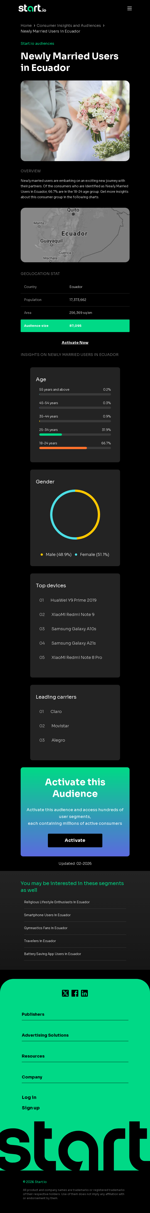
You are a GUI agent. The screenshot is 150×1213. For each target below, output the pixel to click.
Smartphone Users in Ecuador (47, 915)
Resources (33, 1056)
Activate (75, 840)
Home (26, 25)
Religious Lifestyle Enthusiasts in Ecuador (57, 902)
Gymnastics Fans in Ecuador (45, 928)
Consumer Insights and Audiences (69, 25)
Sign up (31, 1108)
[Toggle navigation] (128, 8)
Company (32, 1077)
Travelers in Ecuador (40, 941)
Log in (29, 1097)
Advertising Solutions (45, 1035)
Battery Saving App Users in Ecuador (52, 954)
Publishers (33, 1014)
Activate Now (75, 342)
